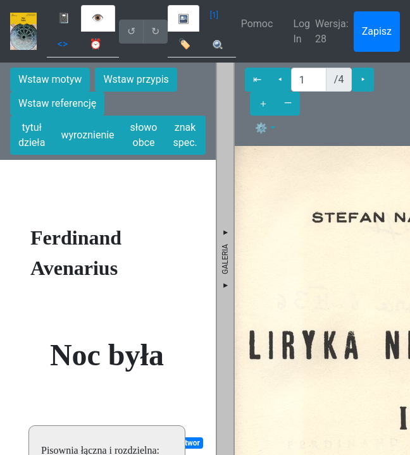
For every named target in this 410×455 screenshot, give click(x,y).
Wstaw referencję (57, 103)
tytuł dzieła (31, 135)
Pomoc (257, 24)
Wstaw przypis (135, 79)
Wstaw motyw (50, 79)
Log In (301, 31)
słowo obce (144, 135)
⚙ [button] (261, 128)
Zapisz (377, 31)
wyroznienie (87, 135)
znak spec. (185, 135)
